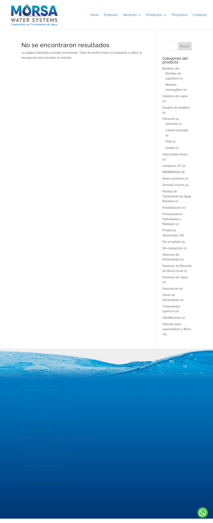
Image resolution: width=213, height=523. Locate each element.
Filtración (168, 118)
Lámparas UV (171, 165)
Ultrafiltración (171, 317)
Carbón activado (176, 130)
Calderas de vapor (175, 96)
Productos (154, 15)
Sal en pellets (171, 241)
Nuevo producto (173, 178)
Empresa (111, 15)
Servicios (130, 15)
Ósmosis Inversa (173, 185)
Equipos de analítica (176, 107)
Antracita (171, 123)
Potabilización (171, 207)
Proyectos (179, 15)
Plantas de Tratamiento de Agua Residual (176, 196)
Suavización (170, 288)
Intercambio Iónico (175, 154)
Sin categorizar (172, 248)
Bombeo (168, 68)
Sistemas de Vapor (175, 277)
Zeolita (170, 148)
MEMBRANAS (171, 172)
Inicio (95, 15)
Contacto (200, 15)
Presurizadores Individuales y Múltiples (172, 219)
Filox (168, 141)
